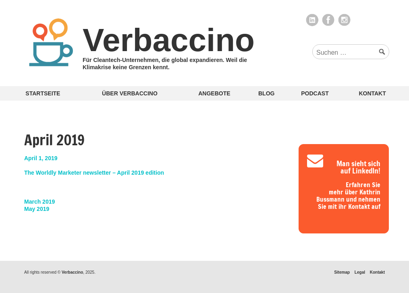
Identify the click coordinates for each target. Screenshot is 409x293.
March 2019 (39, 201)
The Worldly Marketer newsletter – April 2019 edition (94, 172)
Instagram (344, 20)
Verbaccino (169, 40)
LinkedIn (312, 20)
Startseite (42, 93)
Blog (266, 93)
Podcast (314, 93)
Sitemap (342, 272)
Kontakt (372, 93)
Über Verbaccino (130, 93)
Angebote (214, 93)
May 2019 (36, 209)
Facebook (328, 20)
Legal (360, 272)
